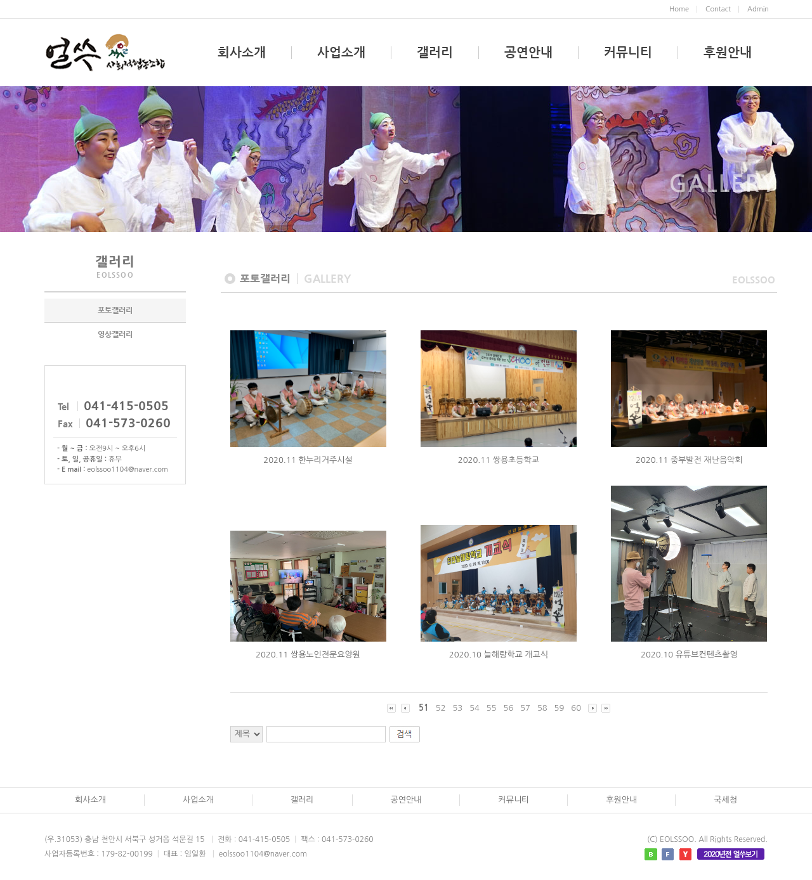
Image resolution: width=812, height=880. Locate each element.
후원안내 (728, 52)
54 (474, 708)
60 (576, 708)
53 (457, 708)
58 (542, 708)
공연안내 (528, 52)
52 (441, 708)
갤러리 (435, 52)
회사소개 (242, 52)
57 (525, 708)
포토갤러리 (115, 310)
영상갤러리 (115, 334)
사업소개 (341, 52)
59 (559, 708)
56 (509, 708)
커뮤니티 (628, 52)
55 (492, 708)
